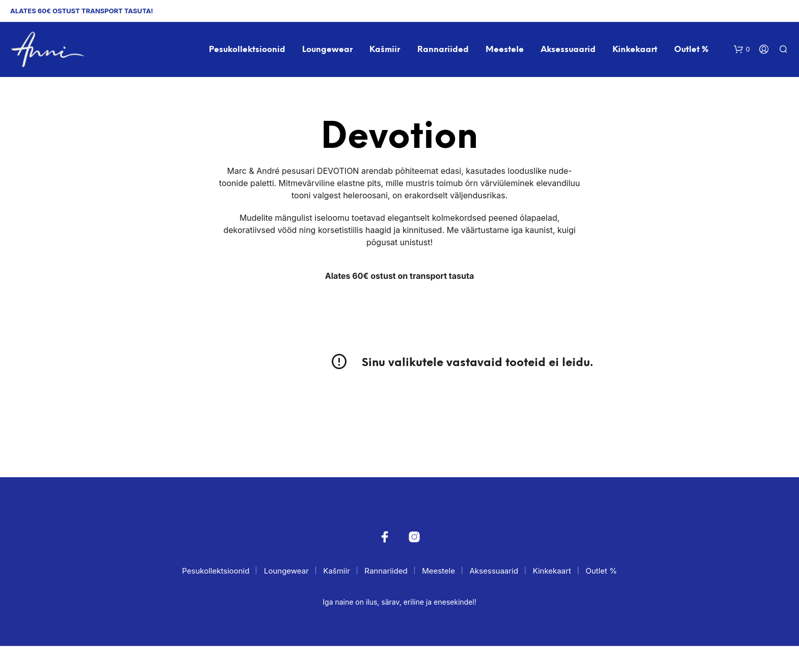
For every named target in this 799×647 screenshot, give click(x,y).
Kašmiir (385, 50)
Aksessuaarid (568, 50)
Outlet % (692, 50)
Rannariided (443, 50)
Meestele (505, 50)
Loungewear (328, 50)
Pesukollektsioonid (247, 50)
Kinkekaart (635, 50)
